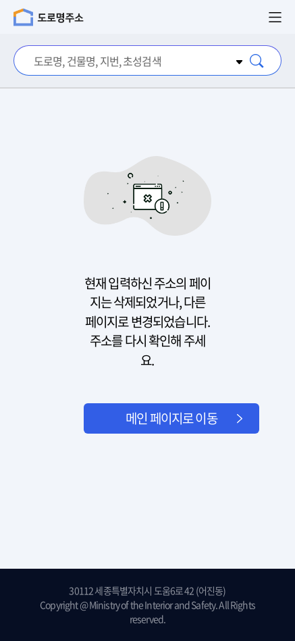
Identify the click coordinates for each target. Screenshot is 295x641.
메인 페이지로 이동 (171, 418)
